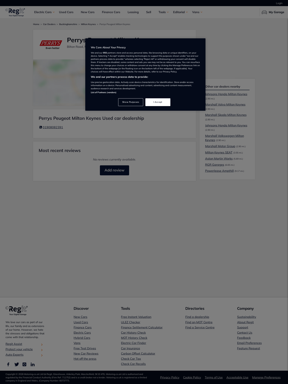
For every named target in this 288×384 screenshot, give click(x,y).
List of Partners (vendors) (104, 92)
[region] (145, 74)
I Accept (157, 102)
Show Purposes (130, 102)
